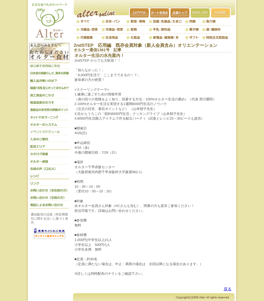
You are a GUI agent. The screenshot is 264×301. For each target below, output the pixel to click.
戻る (227, 289)
